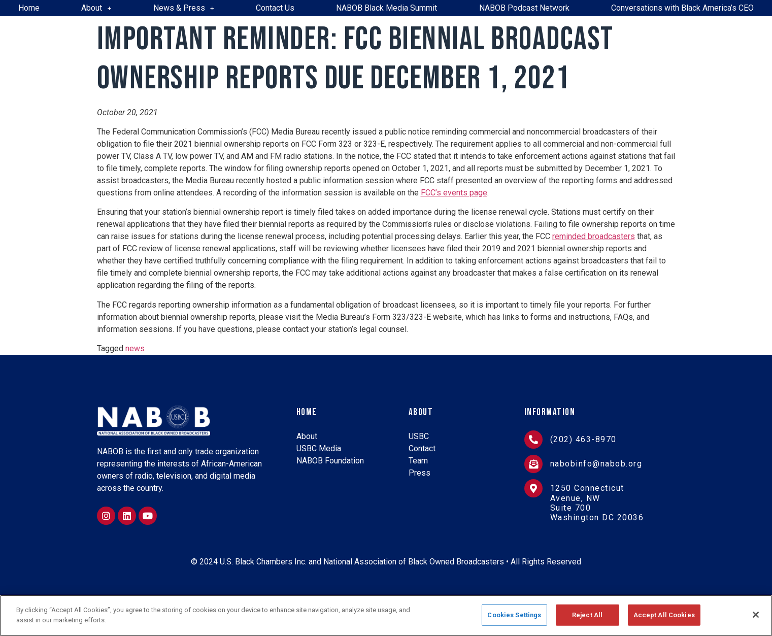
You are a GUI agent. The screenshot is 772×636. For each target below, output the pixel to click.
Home (29, 8)
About (96, 8)
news (135, 348)
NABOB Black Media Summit (386, 8)
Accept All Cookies (664, 619)
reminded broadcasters (593, 236)
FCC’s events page (454, 192)
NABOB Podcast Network (524, 8)
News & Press (183, 8)
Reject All (587, 619)
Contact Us (275, 8)
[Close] (756, 619)
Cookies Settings (514, 619)
